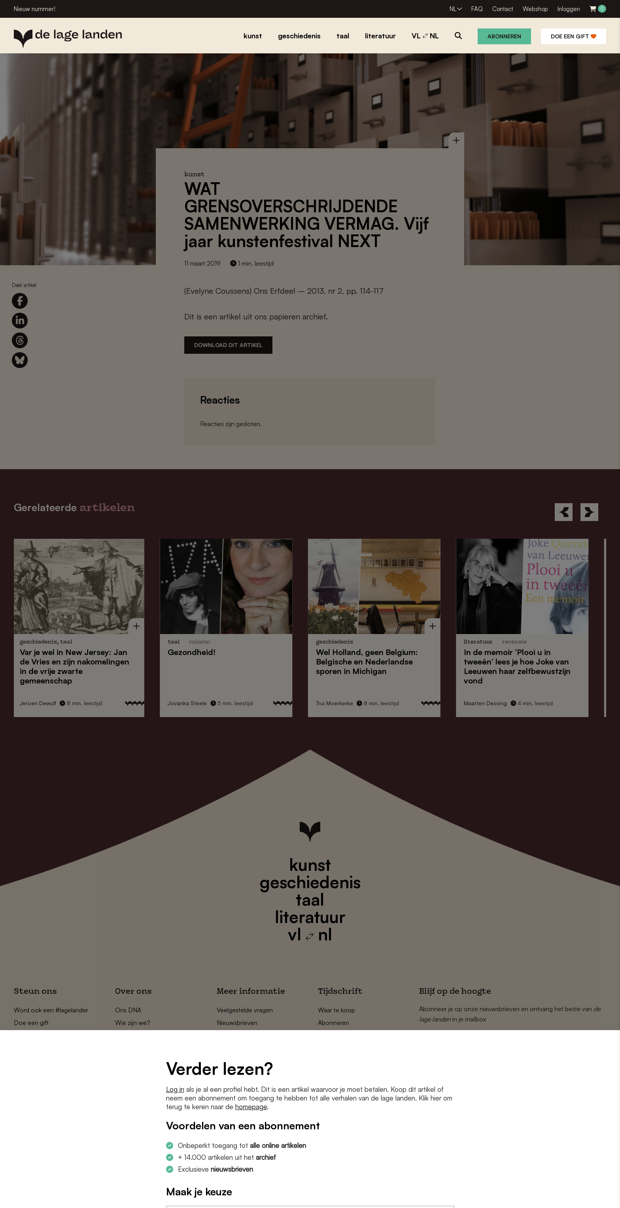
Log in (175, 1089)
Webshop (535, 9)
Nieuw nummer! (34, 9)
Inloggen (569, 9)
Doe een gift (573, 36)
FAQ (477, 9)
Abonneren (504, 36)
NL (453, 9)
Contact (502, 9)
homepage (251, 1106)
